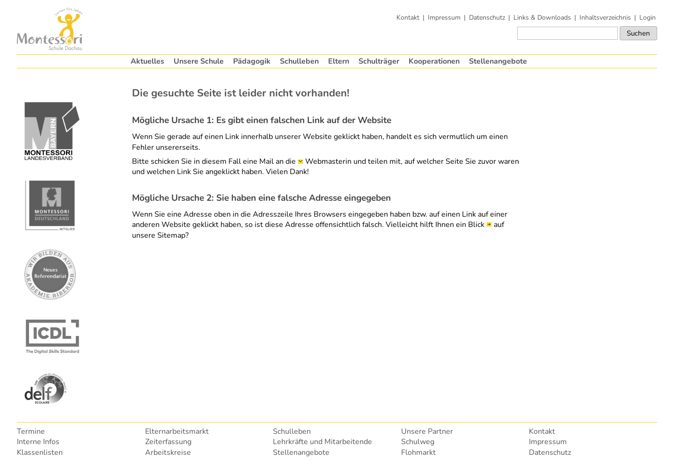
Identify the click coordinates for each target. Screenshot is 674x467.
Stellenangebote (498, 61)
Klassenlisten (40, 452)
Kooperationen (434, 61)
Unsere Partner (427, 431)
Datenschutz (487, 17)
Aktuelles (147, 61)
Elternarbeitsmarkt (177, 431)
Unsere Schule (199, 61)
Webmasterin (328, 161)
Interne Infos (38, 442)
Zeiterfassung (168, 442)
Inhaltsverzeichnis (605, 17)
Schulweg (417, 442)
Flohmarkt (418, 452)
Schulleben (299, 61)
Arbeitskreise (168, 452)
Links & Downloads (542, 17)
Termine (31, 431)
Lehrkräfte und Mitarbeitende (322, 442)
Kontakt (407, 17)
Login (647, 17)
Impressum (444, 17)
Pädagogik (252, 61)
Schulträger (379, 61)
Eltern (338, 61)
